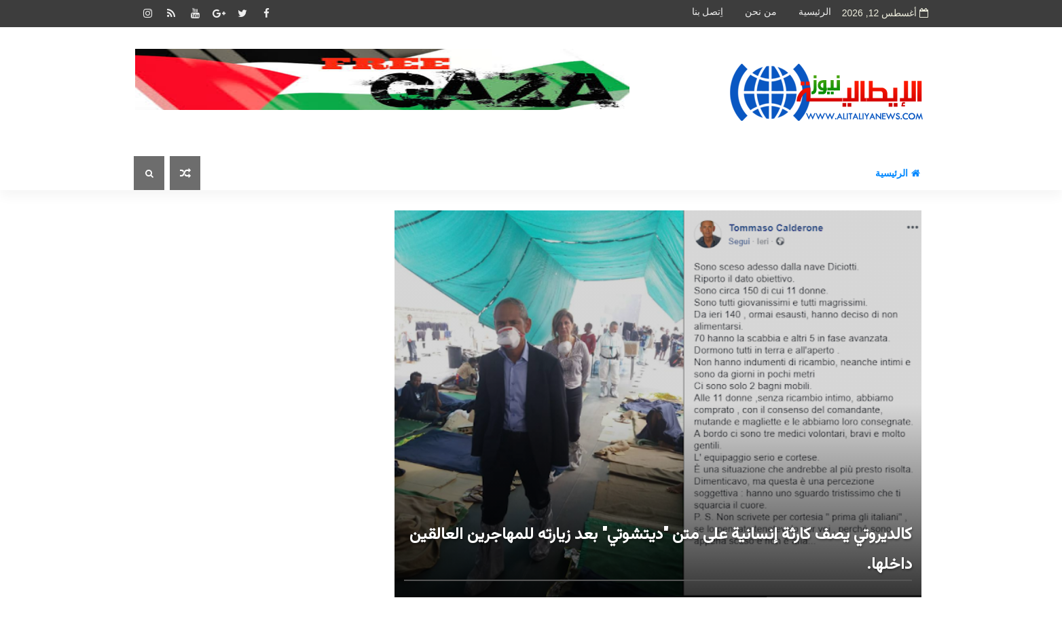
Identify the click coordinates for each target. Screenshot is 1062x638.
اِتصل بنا (708, 12)
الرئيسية (815, 12)
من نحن (761, 12)
